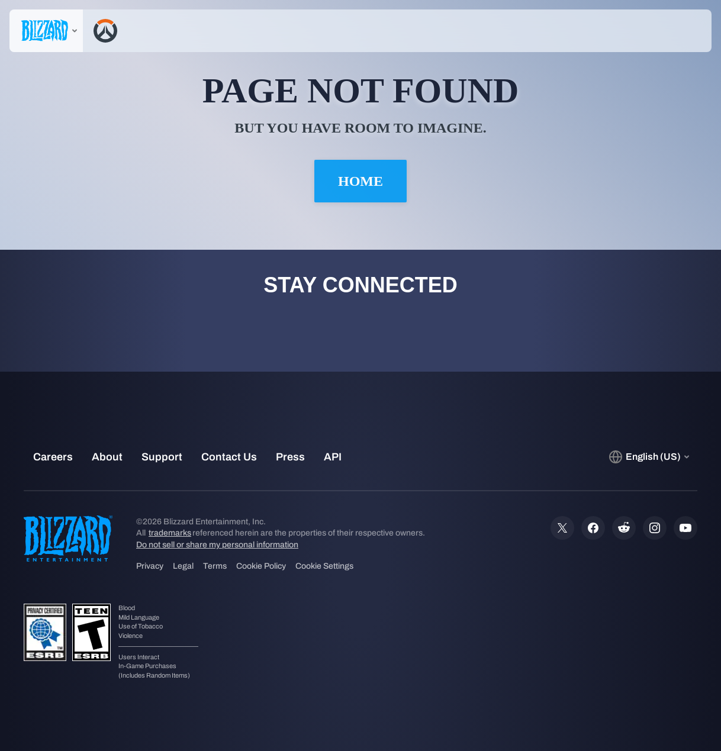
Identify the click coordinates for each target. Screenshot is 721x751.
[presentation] (46, 30)
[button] (674, 31)
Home (360, 181)
